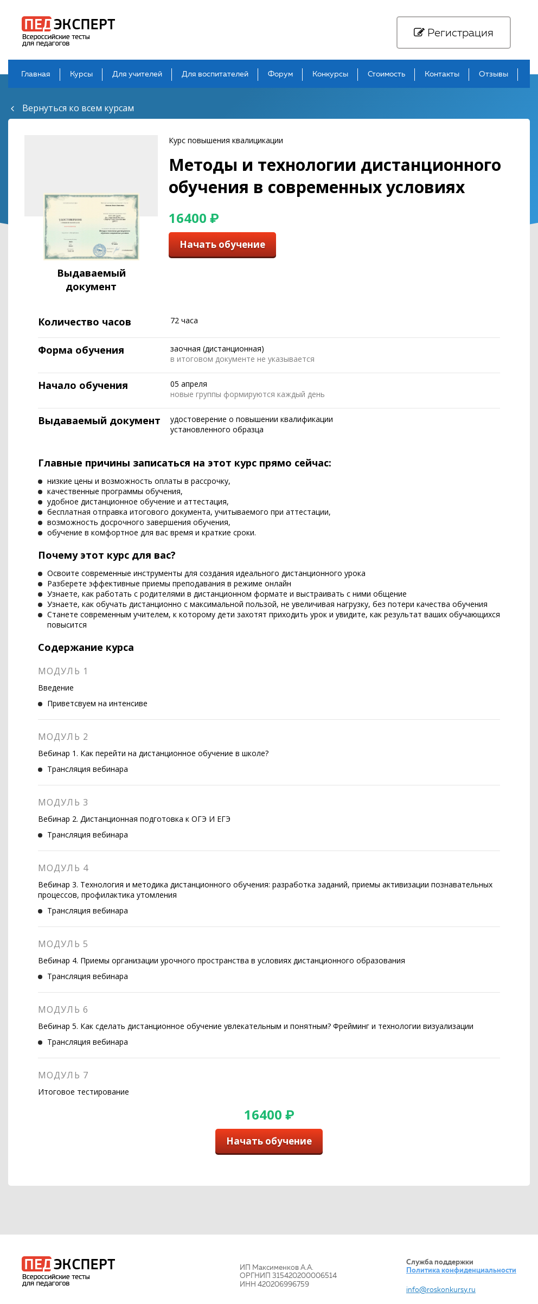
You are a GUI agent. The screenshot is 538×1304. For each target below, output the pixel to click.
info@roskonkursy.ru (441, 1290)
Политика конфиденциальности (461, 1270)
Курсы (81, 75)
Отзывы (493, 75)
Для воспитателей (215, 75)
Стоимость (386, 75)
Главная (35, 75)
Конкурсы (330, 75)
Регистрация (454, 33)
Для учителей (137, 75)
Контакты (442, 75)
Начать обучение (222, 244)
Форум (280, 75)
